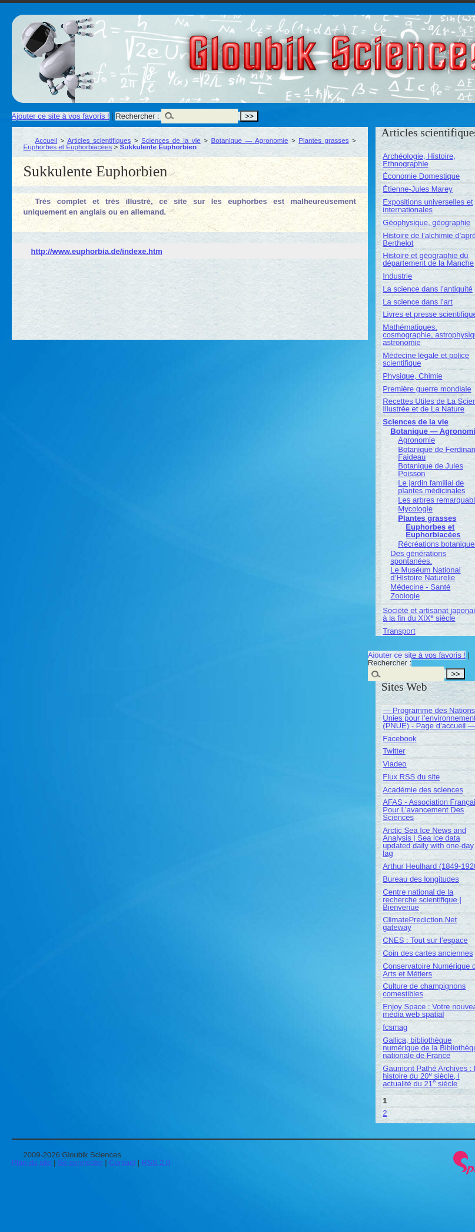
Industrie (397, 276)
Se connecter (80, 1162)
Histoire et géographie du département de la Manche (428, 259)
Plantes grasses (323, 140)
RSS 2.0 (156, 1162)
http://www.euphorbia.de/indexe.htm (96, 251)
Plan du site (32, 1162)
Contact (122, 1162)
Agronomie (416, 440)
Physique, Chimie (412, 375)
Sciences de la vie (171, 140)
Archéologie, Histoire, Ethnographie (419, 160)
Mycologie (415, 508)
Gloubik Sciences (405, 46)
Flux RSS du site (411, 776)
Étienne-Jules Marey (418, 189)
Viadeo (394, 763)
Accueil (46, 140)
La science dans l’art (418, 301)
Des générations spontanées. (418, 557)
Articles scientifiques (99, 140)
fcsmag (395, 1027)
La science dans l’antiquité (428, 288)
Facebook (399, 738)
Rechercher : (137, 116)
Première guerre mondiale (427, 388)
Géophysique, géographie (426, 222)
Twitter (394, 750)
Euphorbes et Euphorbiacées (68, 146)
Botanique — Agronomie (249, 140)
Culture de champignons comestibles (424, 990)
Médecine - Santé (420, 586)
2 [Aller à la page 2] (385, 1113)
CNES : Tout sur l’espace (425, 940)
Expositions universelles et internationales (428, 205)
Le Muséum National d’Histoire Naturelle (425, 573)
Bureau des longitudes (421, 879)
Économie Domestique (421, 176)
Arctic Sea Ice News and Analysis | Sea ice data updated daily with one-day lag (428, 842)
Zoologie (405, 595)
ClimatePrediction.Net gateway (420, 923)
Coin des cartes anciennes (428, 953)
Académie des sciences (423, 789)
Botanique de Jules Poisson (430, 469)
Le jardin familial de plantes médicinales (431, 486)
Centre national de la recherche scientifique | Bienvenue (422, 900)
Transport (399, 631)
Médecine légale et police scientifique (426, 359)
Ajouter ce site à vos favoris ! (60, 116)
